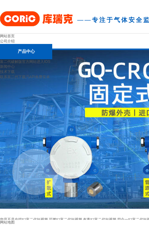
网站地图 (7, 222)
